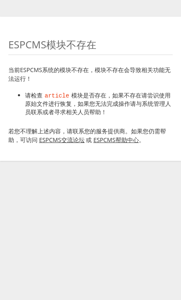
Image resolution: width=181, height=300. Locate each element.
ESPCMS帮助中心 (116, 140)
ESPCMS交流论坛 (62, 140)
